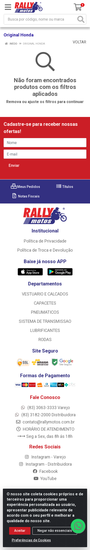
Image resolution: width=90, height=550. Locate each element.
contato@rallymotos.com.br (45, 422)
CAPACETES (45, 303)
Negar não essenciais (54, 532)
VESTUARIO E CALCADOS (45, 294)
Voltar (77, 42)
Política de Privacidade (45, 241)
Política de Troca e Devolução (45, 250)
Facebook (45, 471)
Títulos (64, 187)
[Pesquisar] (81, 19)
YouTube (45, 478)
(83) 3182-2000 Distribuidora (45, 414)
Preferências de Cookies (31, 541)
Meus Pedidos (25, 187)
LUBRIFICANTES (45, 330)
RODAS (45, 339)
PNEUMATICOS (45, 312)
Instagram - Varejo (45, 457)
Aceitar (19, 532)
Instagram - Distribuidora (45, 464)
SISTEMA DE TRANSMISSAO (45, 321)
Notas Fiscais (26, 196)
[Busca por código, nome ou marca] (40, 19)
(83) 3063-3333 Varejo (45, 407)
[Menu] (8, 7)
